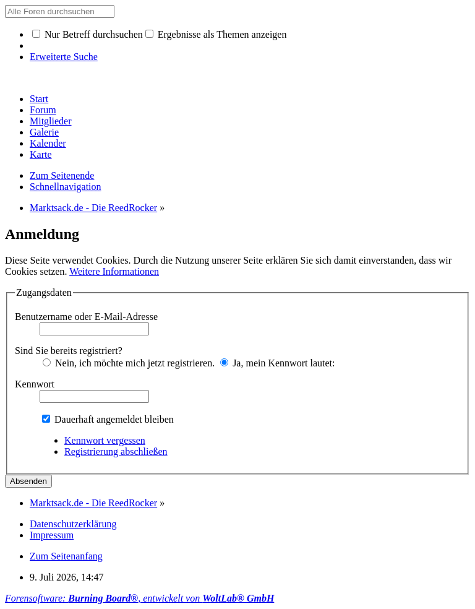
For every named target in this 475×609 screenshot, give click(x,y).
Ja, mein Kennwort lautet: (277, 363)
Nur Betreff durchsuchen (87, 34)
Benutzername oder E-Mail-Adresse (86, 316)
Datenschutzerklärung (73, 524)
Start (39, 98)
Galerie (44, 132)
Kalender (48, 143)
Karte (41, 154)
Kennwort (34, 384)
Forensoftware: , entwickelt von (139, 598)
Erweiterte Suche (64, 56)
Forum (43, 110)
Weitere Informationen (114, 271)
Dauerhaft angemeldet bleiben (108, 419)
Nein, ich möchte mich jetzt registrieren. (129, 363)
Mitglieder (51, 121)
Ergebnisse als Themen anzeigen (216, 34)
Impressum (52, 535)
